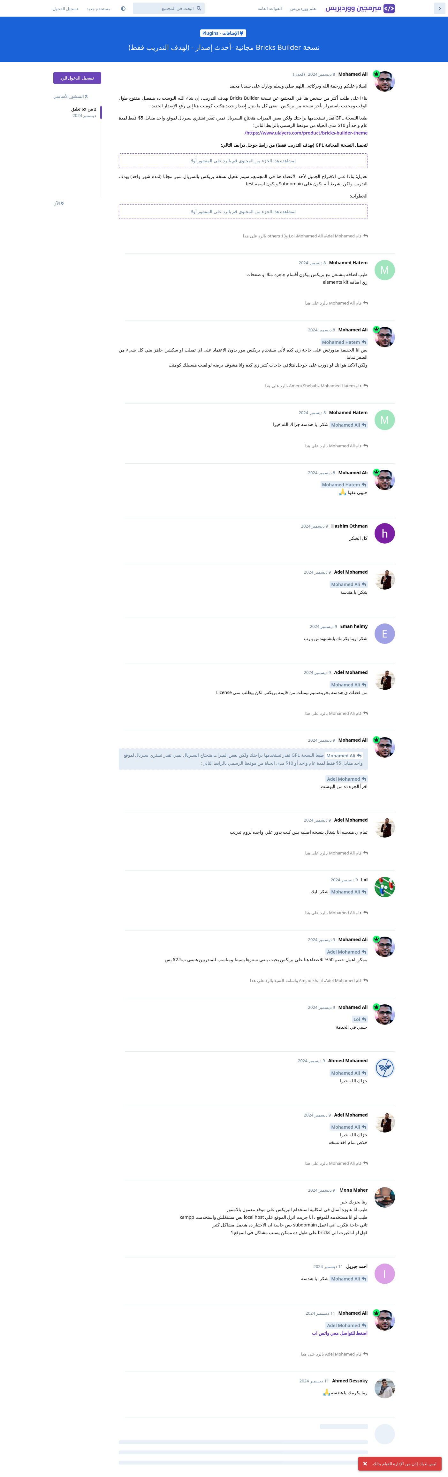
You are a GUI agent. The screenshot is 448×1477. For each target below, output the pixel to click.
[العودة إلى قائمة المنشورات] (439, 8)
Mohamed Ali (345, 425)
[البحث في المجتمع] (169, 8)
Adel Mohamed (343, 779)
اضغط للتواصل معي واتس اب (340, 1333)
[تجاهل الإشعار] (365, 1464)
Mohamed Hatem (341, 342)
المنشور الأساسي (70, 96)
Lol (356, 1019)
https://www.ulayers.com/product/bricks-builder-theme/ (306, 133)
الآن (58, 203)
